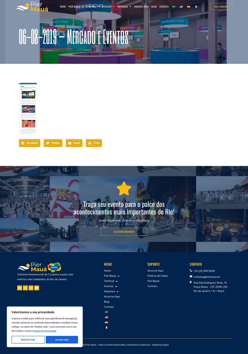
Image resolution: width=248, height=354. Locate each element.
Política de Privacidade (44, 331)
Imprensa (124, 6)
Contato (164, 6)
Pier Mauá (76, 6)
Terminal (93, 6)
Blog (154, 6)
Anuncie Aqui (141, 6)
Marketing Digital (160, 345)
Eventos (108, 6)
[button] (29, 143)
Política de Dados (157, 276)
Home (63, 6)
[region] (45, 327)
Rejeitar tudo (28, 339)
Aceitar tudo (62, 339)
